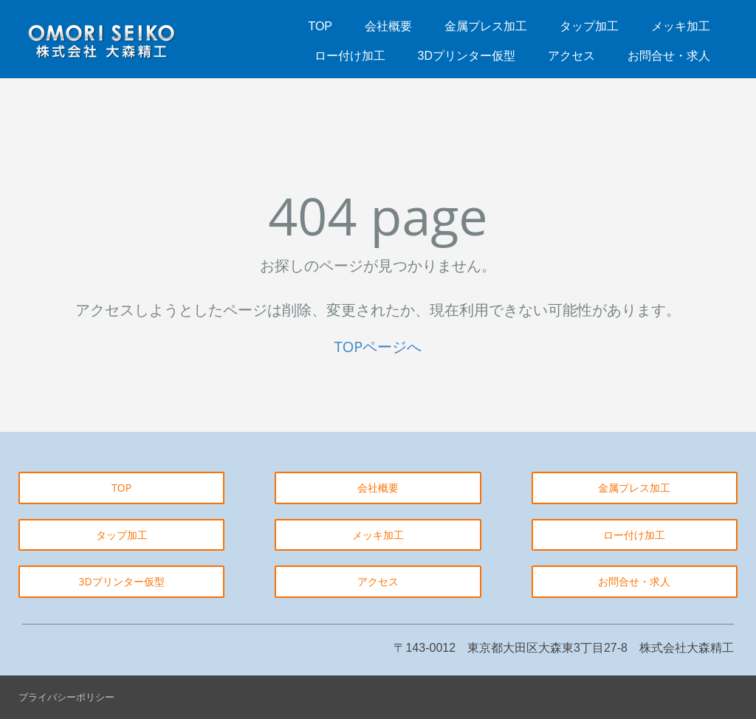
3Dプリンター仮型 (466, 55)
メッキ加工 (680, 26)
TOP (320, 26)
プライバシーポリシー (66, 696)
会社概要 (388, 26)
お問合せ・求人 (669, 55)
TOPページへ (378, 347)
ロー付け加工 (350, 55)
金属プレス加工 (485, 26)
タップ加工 (589, 26)
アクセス (571, 55)
